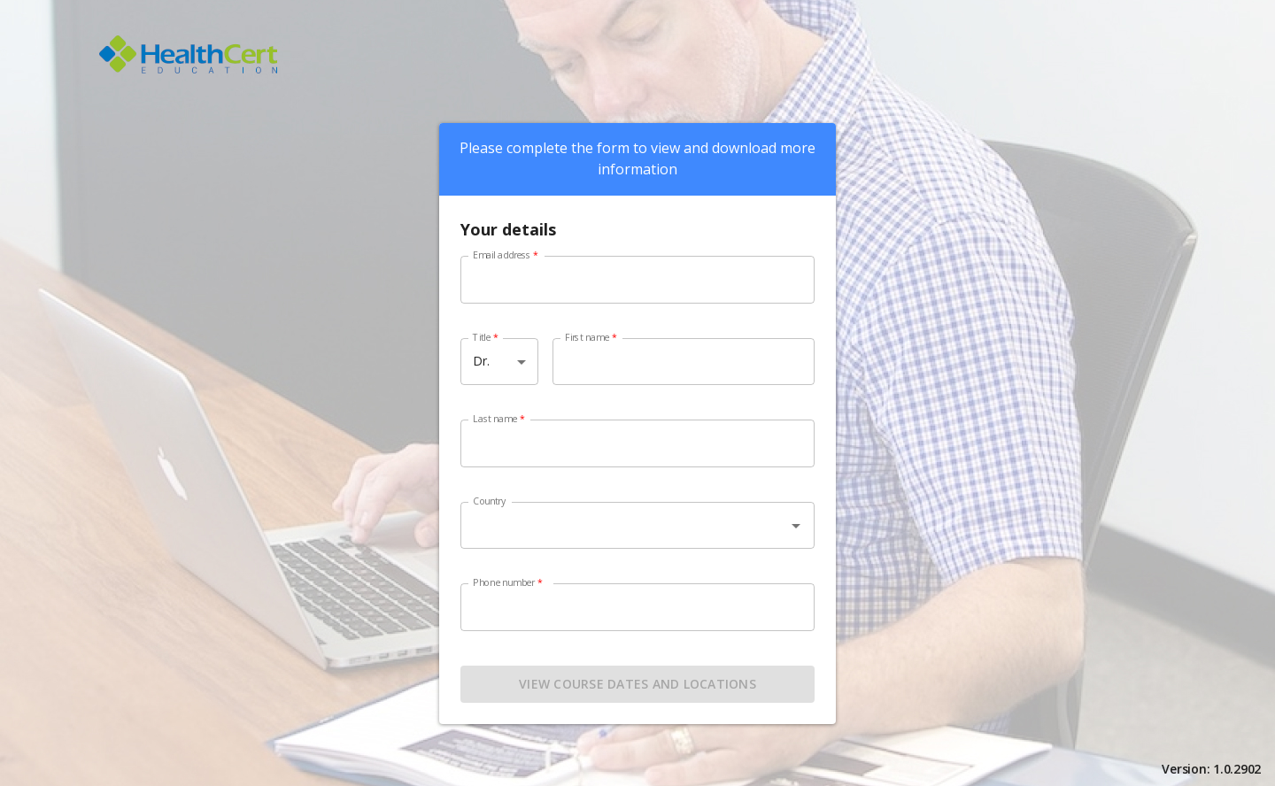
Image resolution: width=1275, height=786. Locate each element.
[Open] (796, 525)
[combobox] (637, 536)
